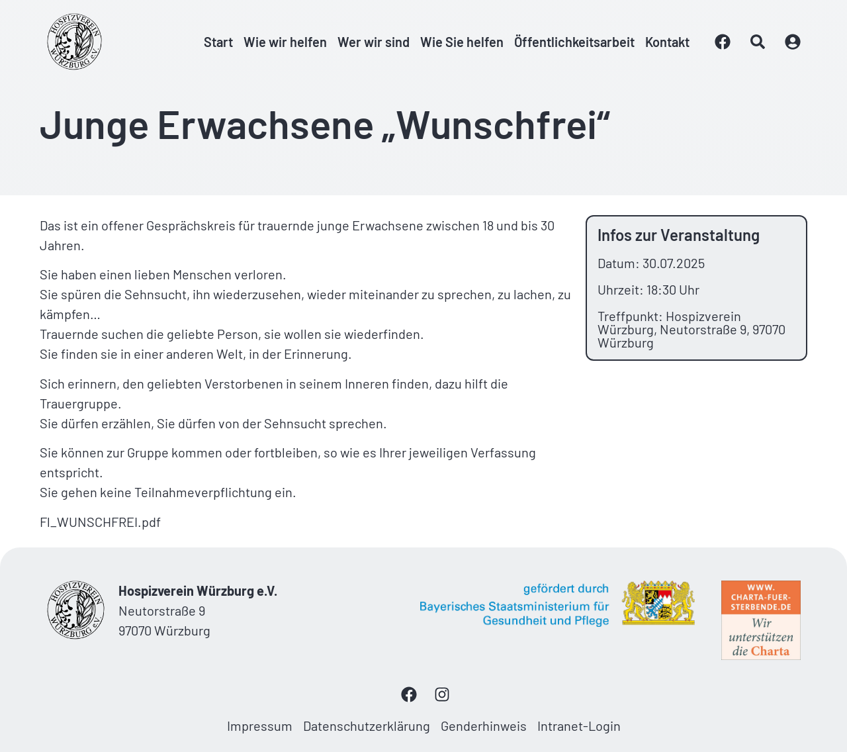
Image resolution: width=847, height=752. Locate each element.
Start (218, 42)
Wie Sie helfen (462, 42)
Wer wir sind (373, 42)
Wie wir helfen (285, 42)
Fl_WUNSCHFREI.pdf (100, 522)
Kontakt (667, 42)
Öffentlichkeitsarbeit (574, 42)
